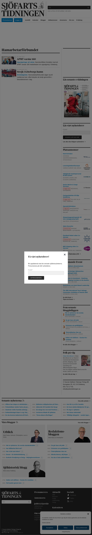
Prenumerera (36, 278)
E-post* (46, 272)
